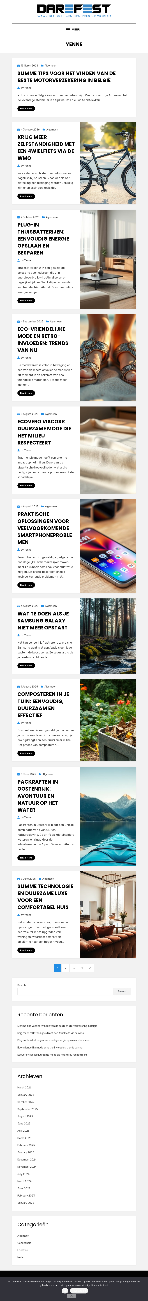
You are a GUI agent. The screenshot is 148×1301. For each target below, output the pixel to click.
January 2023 (25, 1212)
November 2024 (26, 1176)
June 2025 (23, 1133)
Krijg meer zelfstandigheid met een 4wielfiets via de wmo (46, 153)
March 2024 (24, 1190)
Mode (20, 1267)
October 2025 (25, 1111)
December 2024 (26, 1169)
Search (21, 994)
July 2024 (23, 1183)
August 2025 (25, 1126)
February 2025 (26, 1154)
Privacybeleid (79, 1291)
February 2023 (26, 1205)
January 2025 (25, 1162)
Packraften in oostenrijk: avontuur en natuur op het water (37, 803)
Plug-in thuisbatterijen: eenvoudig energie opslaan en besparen (43, 244)
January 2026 (25, 1104)
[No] (71, 1296)
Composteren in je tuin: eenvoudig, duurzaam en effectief (43, 712)
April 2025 (23, 1140)
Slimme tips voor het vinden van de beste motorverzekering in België (66, 82)
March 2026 (24, 1097)
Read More (26, 114)
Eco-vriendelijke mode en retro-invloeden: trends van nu (42, 346)
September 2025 (27, 1118)
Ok (64, 1291)
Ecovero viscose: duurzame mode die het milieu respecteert (44, 439)
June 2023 (23, 1198)
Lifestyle (22, 1259)
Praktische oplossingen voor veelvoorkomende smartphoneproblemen (44, 534)
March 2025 (24, 1147)
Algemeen (50, 71)
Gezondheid (24, 1252)
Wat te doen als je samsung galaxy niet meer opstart (43, 627)
